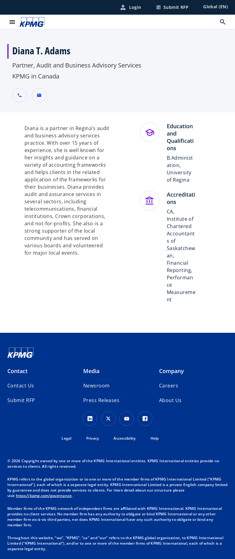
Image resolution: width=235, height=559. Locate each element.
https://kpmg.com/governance (44, 495)
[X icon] (108, 418)
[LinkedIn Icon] (90, 418)
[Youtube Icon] (126, 418)
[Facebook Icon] (145, 418)
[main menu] (12, 22)
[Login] (130, 7)
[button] (39, 95)
